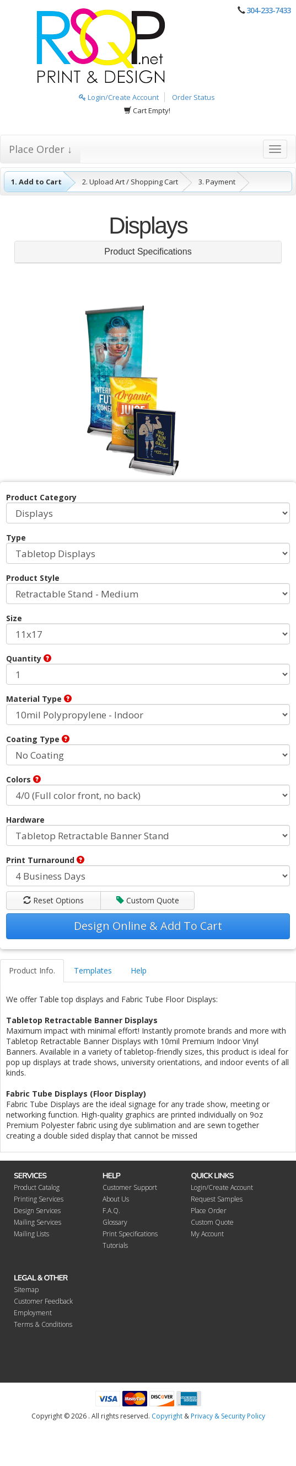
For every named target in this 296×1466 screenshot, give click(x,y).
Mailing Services (37, 1222)
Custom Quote (147, 900)
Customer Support (130, 1187)
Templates (93, 970)
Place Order (209, 1210)
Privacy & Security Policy (228, 1416)
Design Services (37, 1210)
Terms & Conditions (43, 1324)
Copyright (167, 1416)
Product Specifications (147, 251)
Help (139, 970)
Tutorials (115, 1245)
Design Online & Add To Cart (148, 925)
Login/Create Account (119, 97)
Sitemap (26, 1289)
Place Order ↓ (40, 149)
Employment (33, 1312)
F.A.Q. (111, 1210)
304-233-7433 (268, 10)
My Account (207, 1234)
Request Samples (217, 1199)
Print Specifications (130, 1234)
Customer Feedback (43, 1301)
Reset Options (53, 900)
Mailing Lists (31, 1234)
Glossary (115, 1222)
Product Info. (32, 970)
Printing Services (38, 1199)
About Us (116, 1199)
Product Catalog (37, 1187)
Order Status (193, 97)
